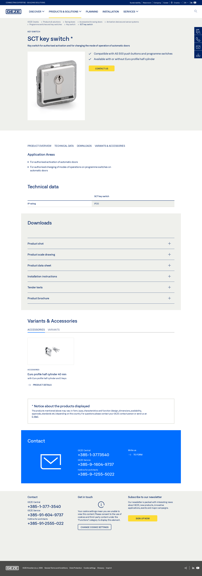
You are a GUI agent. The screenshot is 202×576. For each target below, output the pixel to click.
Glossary (100, 568)
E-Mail (35, 416)
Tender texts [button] (99, 287)
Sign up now (143, 518)
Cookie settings (89, 568)
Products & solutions (63, 11)
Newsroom (147, 3)
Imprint (109, 568)
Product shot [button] (99, 243)
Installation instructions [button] (99, 276)
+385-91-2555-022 (46, 523)
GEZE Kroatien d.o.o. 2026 (33, 568)
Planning (92, 11)
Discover (35, 11)
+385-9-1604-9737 (96, 464)
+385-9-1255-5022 (96, 474)
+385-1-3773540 (93, 454)
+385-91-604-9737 (45, 514)
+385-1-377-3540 (44, 506)
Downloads (84, 145)
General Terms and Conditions (56, 568)
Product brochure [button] (99, 298)
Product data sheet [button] (99, 265)
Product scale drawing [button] (99, 254)
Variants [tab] (54, 329)
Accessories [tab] (36, 329)
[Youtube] (195, 3)
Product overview (39, 145)
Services (129, 11)
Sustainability (135, 3)
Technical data (64, 145)
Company (157, 3)
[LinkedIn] (192, 3)
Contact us (101, 68)
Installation (111, 11)
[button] (176, 3)
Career (165, 3)
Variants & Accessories (110, 145)
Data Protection (75, 568)
